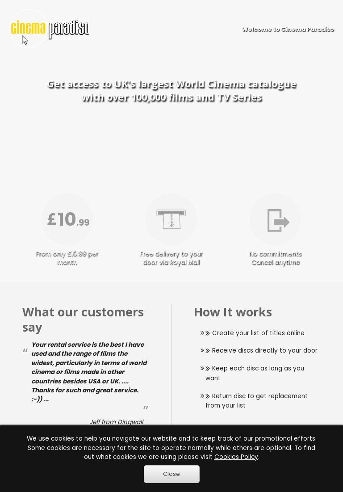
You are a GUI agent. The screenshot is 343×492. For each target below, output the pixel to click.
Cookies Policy (236, 457)
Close (171, 474)
